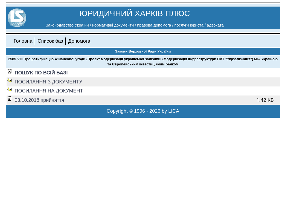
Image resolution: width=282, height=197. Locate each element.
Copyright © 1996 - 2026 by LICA (143, 111)
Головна (23, 41)
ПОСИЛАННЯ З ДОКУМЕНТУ (48, 82)
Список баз (50, 41)
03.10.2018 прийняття (39, 100)
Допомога (79, 41)
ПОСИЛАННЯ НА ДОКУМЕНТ (49, 91)
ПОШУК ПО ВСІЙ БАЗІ (41, 73)
